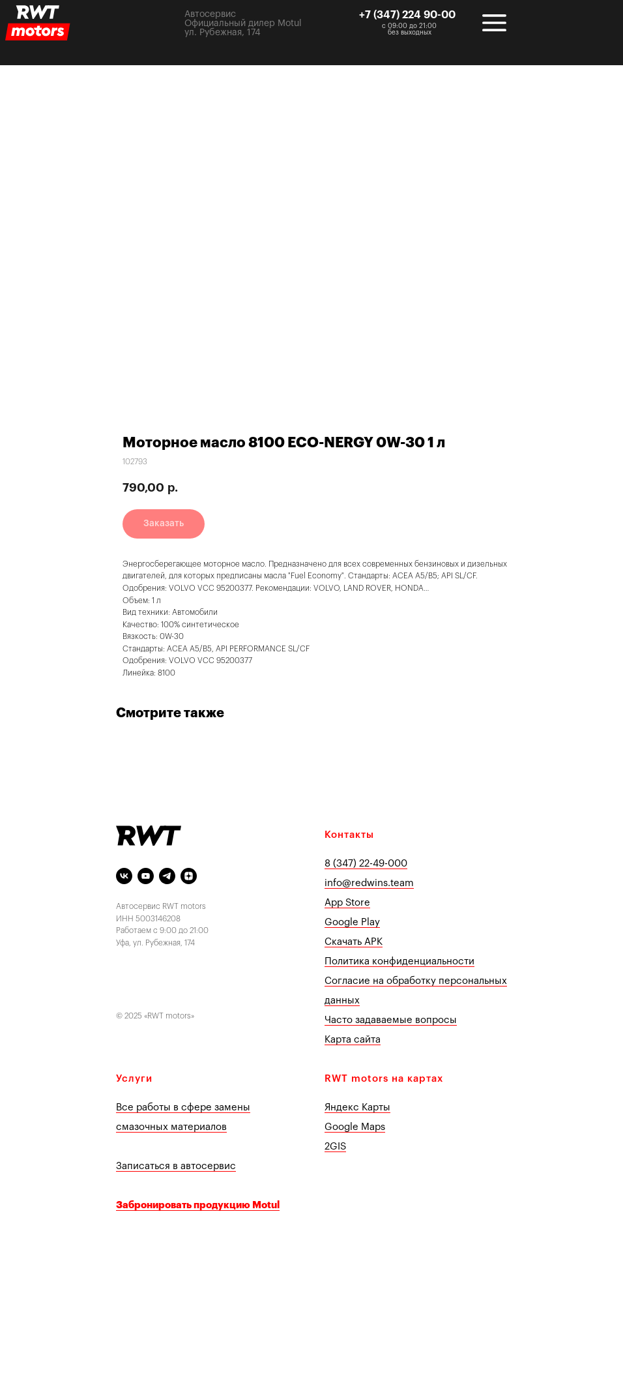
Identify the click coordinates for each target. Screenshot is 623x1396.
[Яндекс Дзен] (189, 876)
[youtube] (146, 876)
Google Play (352, 922)
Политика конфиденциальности (399, 961)
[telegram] (167, 876)
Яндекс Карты (357, 1107)
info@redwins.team (369, 883)
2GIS (335, 1146)
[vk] (124, 876)
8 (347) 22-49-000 (366, 864)
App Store (347, 903)
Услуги (134, 1079)
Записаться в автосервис (176, 1166)
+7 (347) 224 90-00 (407, 15)
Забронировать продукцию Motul (198, 1205)
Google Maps (355, 1127)
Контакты (349, 835)
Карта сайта (353, 1040)
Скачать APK (354, 942)
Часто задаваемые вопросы (391, 1020)
